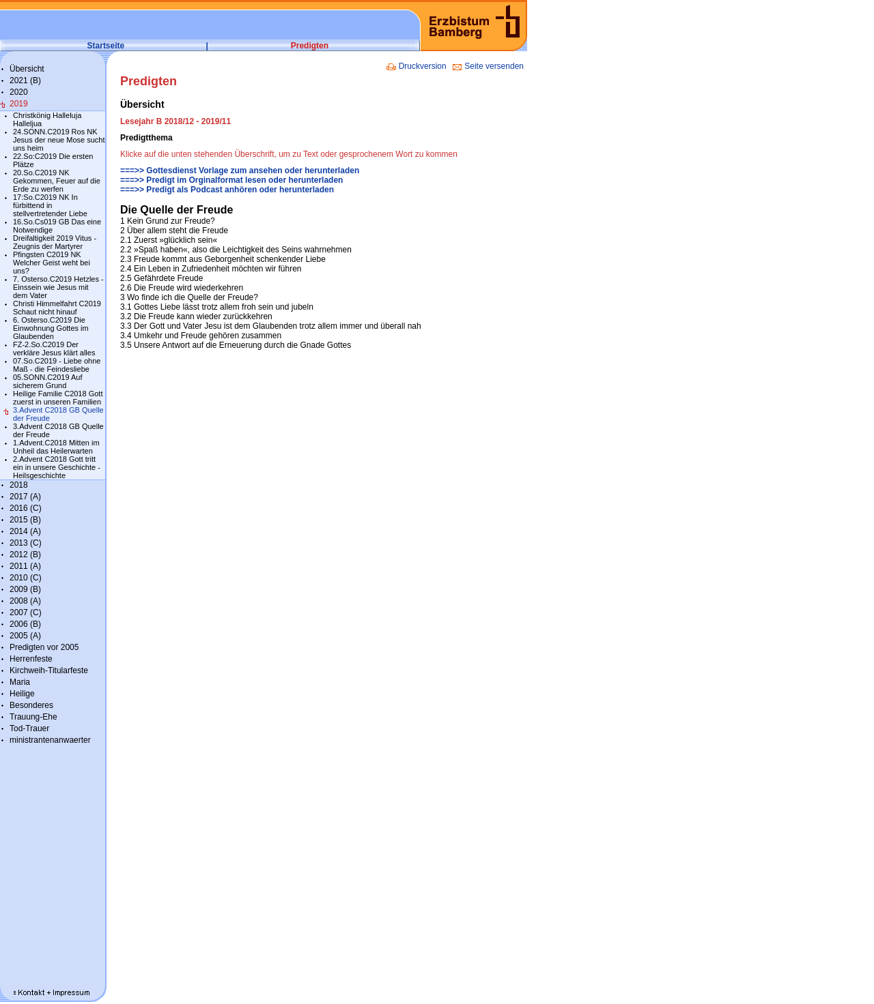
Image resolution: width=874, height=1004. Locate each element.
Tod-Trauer (29, 728)
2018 (19, 485)
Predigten (309, 45)
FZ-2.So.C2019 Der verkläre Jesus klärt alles (54, 348)
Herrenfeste (31, 659)
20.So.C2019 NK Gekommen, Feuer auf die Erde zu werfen (56, 180)
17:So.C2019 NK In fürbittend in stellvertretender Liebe (50, 205)
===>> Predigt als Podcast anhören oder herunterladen (227, 189)
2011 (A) (25, 566)
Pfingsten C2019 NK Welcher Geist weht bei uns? (51, 262)
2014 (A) (25, 531)
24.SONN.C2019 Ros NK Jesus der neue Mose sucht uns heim (59, 140)
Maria (20, 682)
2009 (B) (25, 589)
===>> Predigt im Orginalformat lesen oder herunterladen (231, 180)
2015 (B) (25, 520)
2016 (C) (26, 508)
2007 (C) (26, 612)
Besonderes (31, 705)
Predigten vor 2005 (44, 647)
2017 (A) (25, 496)
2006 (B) (25, 624)
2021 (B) (25, 80)
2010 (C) (26, 577)
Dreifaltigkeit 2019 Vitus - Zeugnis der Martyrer (54, 242)
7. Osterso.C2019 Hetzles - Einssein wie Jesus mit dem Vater (58, 287)
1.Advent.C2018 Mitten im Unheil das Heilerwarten (56, 447)
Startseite (106, 45)
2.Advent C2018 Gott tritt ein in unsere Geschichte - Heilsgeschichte (56, 467)
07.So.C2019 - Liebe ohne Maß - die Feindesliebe (56, 365)
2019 (19, 103)
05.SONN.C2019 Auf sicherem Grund (48, 381)
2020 (19, 92)
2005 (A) (25, 635)
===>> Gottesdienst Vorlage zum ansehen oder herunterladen (239, 170)
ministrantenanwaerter (50, 740)
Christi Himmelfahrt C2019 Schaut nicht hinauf (57, 307)
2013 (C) (26, 543)
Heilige (22, 693)
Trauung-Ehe (33, 717)
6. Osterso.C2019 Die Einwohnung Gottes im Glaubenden (51, 328)
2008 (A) (25, 601)
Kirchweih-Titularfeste (49, 670)
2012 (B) (25, 554)
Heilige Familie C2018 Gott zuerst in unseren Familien (57, 397)
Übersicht (27, 69)
